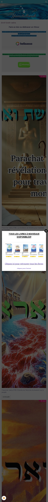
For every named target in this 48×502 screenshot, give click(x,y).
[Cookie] (4, 498)
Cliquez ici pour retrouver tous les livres (24, 264)
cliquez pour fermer (24, 268)
